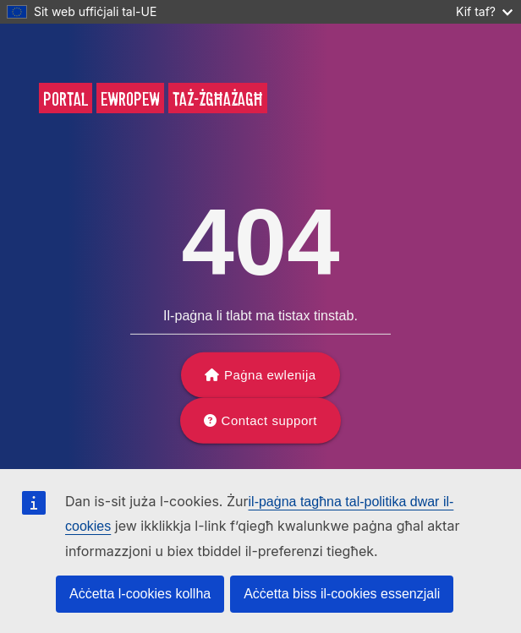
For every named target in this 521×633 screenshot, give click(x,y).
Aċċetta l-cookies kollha (140, 594)
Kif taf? (484, 11)
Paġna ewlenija (270, 375)
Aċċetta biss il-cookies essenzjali (342, 594)
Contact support (269, 420)
